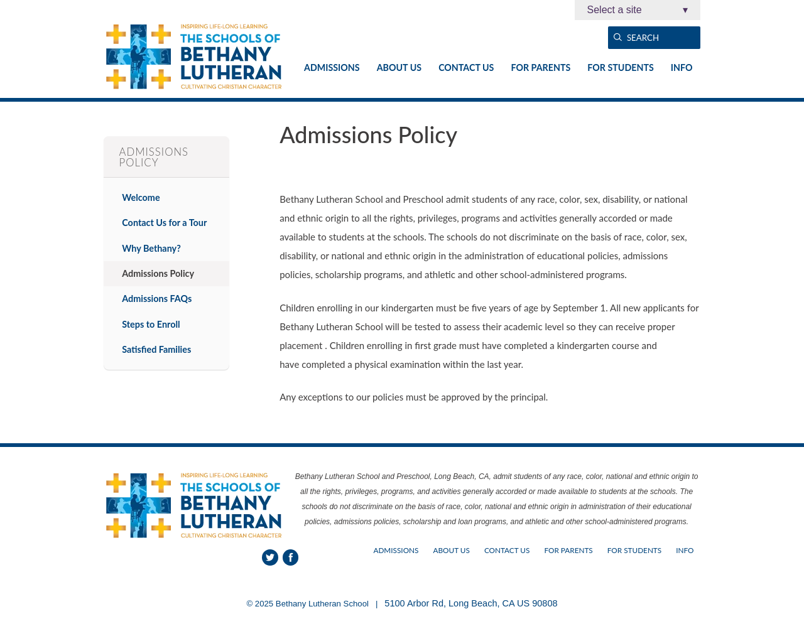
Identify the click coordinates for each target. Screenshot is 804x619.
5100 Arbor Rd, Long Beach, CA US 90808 (470, 603)
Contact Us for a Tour (164, 222)
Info (682, 67)
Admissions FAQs (157, 298)
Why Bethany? (151, 248)
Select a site (637, 10)
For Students (620, 67)
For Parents (540, 67)
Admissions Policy (158, 273)
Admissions (332, 67)
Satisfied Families (156, 349)
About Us (399, 67)
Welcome (141, 197)
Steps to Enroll (151, 324)
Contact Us (466, 67)
